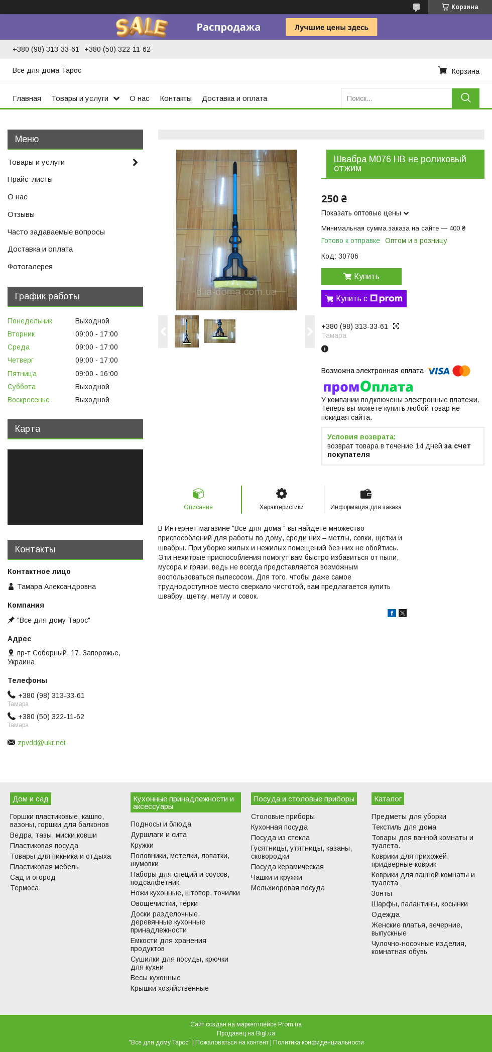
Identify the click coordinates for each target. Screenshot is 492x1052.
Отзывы (21, 214)
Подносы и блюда (161, 824)
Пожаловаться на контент (232, 1042)
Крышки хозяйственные (170, 988)
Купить (367, 276)
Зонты (382, 893)
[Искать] (465, 98)
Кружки (142, 845)
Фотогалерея (30, 266)
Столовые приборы (283, 816)
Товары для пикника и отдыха (60, 856)
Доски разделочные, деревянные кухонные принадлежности (168, 922)
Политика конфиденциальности (318, 1042)
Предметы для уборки (409, 816)
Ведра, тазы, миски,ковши (53, 835)
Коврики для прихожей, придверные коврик (410, 860)
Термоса (24, 888)
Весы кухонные (156, 978)
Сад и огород (33, 877)
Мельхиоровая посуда (288, 888)
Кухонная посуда (279, 827)
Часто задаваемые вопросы (56, 231)
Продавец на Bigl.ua (246, 1033)
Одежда (386, 914)
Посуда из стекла (280, 838)
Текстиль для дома (404, 827)
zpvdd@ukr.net (42, 743)
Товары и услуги (79, 98)
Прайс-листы (30, 179)
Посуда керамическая (287, 867)
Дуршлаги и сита (159, 835)
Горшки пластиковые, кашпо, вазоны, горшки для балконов (59, 820)
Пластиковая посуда (44, 846)
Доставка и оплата (234, 98)
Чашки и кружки (276, 877)
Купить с (369, 298)
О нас (140, 98)
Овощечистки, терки (164, 903)
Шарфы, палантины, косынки (420, 904)
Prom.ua (290, 1024)
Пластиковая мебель (44, 867)
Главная (27, 98)
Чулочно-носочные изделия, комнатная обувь (419, 948)
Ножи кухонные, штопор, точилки (185, 893)
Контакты (176, 98)
